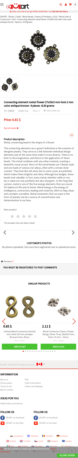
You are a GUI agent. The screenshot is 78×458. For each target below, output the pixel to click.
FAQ (26, 379)
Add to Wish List (52, 111)
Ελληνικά (32, 436)
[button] (23, 351)
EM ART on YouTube (11, 423)
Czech (39, 441)
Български (16, 436)
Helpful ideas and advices (11, 403)
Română (47, 436)
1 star (12, 216)
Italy (10, 446)
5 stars (35, 216)
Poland (22, 446)
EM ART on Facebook (12, 418)
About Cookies (6, 389)
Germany (62, 436)
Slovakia (36, 446)
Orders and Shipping (34, 386)
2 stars (18, 216)
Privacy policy (6, 383)
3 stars (24, 216)
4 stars (30, 216)
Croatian (25, 441)
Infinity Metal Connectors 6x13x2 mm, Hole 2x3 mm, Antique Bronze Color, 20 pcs (20, 334)
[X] (1, 448)
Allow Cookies (67, 455)
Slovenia (51, 446)
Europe (67, 441)
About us (4, 379)
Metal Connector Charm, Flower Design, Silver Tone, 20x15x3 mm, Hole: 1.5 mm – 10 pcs (58, 334)
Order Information (33, 383)
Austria (11, 441)
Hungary (52, 441)
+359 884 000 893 (58, 11)
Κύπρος (66, 446)
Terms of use (6, 386)
